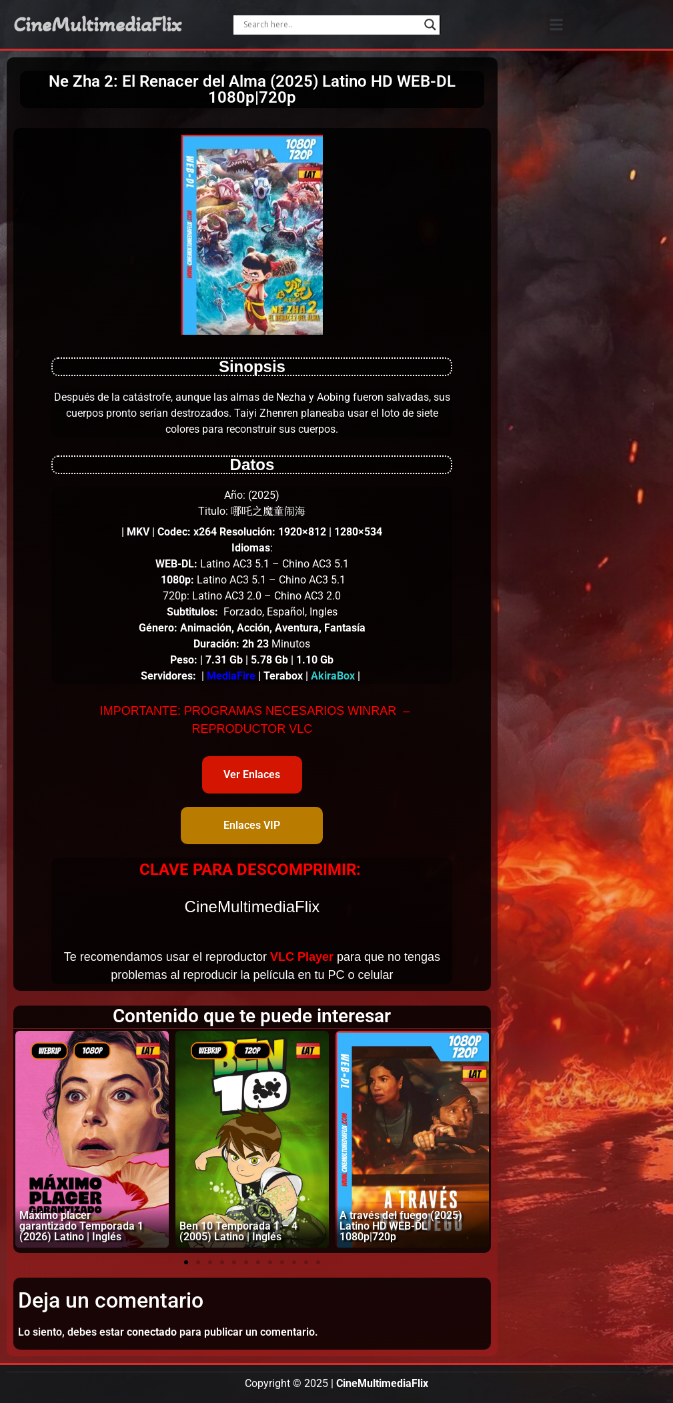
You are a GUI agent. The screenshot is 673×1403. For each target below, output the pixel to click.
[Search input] (330, 24)
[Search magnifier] (430, 24)
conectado (152, 1332)
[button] (557, 24)
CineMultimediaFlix (97, 24)
